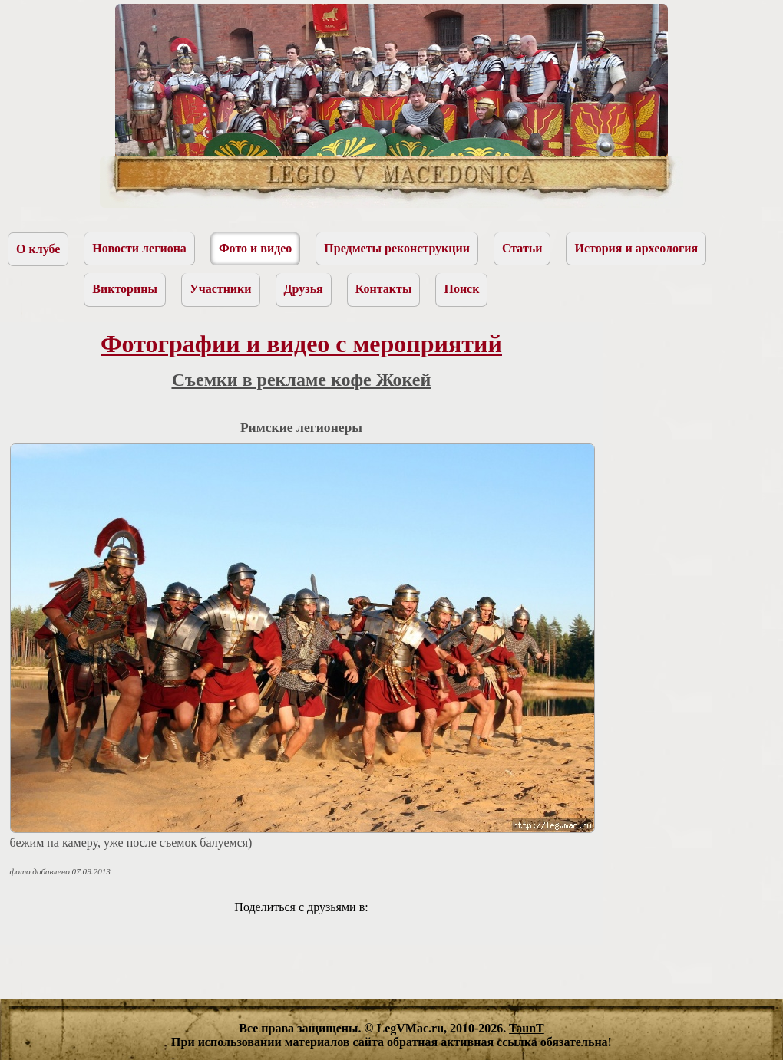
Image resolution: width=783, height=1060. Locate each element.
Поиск (461, 288)
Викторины (124, 288)
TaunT (526, 1028)
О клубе (38, 248)
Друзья (303, 288)
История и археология (636, 248)
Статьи (522, 248)
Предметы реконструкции (397, 248)
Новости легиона (139, 248)
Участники (221, 288)
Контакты (383, 288)
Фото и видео (255, 248)
